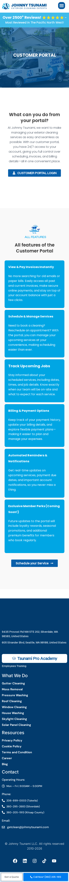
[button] (11, 877)
